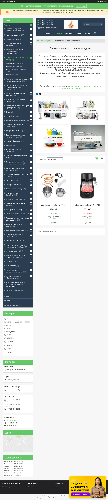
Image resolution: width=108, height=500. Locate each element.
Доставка (7, 296)
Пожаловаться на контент (63, 498)
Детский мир (10, 116)
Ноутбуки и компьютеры (14, 210)
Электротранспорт (12, 185)
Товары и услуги (46, 41)
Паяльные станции (13, 290)
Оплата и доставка (8, 487)
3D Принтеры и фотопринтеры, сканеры (17, 175)
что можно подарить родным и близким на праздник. (80, 87)
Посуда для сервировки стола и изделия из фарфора (17, 80)
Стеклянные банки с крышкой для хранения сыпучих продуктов (16, 87)
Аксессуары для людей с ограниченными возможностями (15, 51)
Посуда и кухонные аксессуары (17, 69)
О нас (79, 33)
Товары (59, 33)
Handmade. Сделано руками (13, 150)
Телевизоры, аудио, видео (15, 230)
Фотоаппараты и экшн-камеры (14, 225)
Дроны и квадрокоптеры (14, 189)
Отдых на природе (12, 39)
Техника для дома (13, 66)
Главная (49, 33)
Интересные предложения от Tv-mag (16, 157)
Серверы (9, 261)
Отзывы (58, 487)
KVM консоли (11, 266)
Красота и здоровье (13, 35)
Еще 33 (9, 352)
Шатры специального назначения (13, 44)
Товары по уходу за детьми (15, 120)
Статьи (87, 33)
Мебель (9, 145)
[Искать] (101, 24)
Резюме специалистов (12, 305)
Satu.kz (63, 496)
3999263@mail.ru (13, 420)
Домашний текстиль (13, 141)
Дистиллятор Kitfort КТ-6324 (87, 205)
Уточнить (81, 6)
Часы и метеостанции (14, 199)
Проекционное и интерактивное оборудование (17, 219)
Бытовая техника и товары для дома (17, 59)
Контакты (69, 33)
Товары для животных (14, 131)
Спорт (8, 112)
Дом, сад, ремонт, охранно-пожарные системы (16, 136)
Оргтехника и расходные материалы (15, 169)
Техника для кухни (13, 63)
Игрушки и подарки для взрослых (14, 125)
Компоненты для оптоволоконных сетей (14, 271)
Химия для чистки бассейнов (12, 194)
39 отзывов (103, 1)
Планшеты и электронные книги (15, 204)
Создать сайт (5, 1)
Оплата (7, 301)
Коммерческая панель (14, 241)
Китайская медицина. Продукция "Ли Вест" (13, 30)
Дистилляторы (12, 74)
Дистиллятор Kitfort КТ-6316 (53, 205)
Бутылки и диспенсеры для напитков (16, 94)
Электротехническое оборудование (13, 277)
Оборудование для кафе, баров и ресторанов (17, 107)
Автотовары (10, 180)
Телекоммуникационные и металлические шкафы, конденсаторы (15, 284)
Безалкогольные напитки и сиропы (15, 100)
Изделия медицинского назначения (14, 235)
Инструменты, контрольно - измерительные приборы (16, 246)
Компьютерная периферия (15, 214)
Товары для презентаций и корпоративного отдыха (15, 163)
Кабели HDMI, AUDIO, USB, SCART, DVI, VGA (16, 256)
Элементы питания (13, 251)
